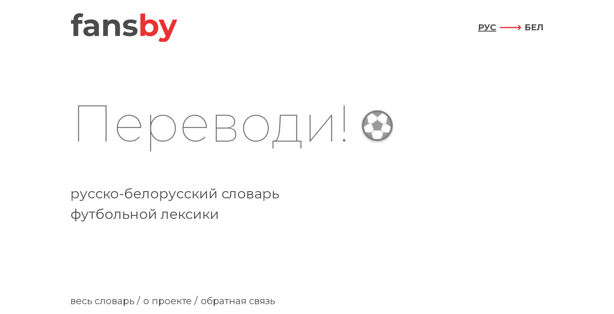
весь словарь (102, 301)
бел (534, 27)
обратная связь (238, 301)
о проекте (167, 301)
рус (487, 27)
